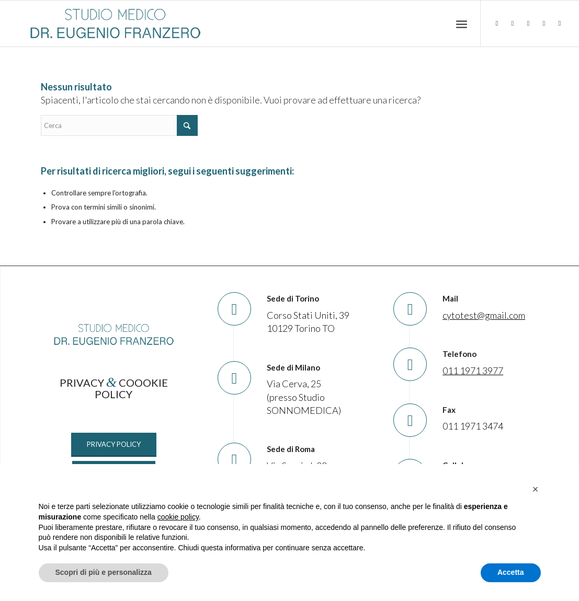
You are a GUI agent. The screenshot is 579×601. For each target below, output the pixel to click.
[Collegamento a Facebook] (512, 23)
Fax (449, 409)
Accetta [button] (510, 572)
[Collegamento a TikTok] (544, 23)
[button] (535, 489)
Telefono (459, 354)
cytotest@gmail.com (483, 315)
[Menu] (461, 24)
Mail (450, 298)
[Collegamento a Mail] (559, 23)
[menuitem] (461, 24)
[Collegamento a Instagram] (528, 23)
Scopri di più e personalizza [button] (103, 572)
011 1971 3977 (472, 370)
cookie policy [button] (178, 517)
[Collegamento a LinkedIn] (497, 23)
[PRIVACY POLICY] (113, 445)
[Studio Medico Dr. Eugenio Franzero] (115, 24)
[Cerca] (119, 125)
